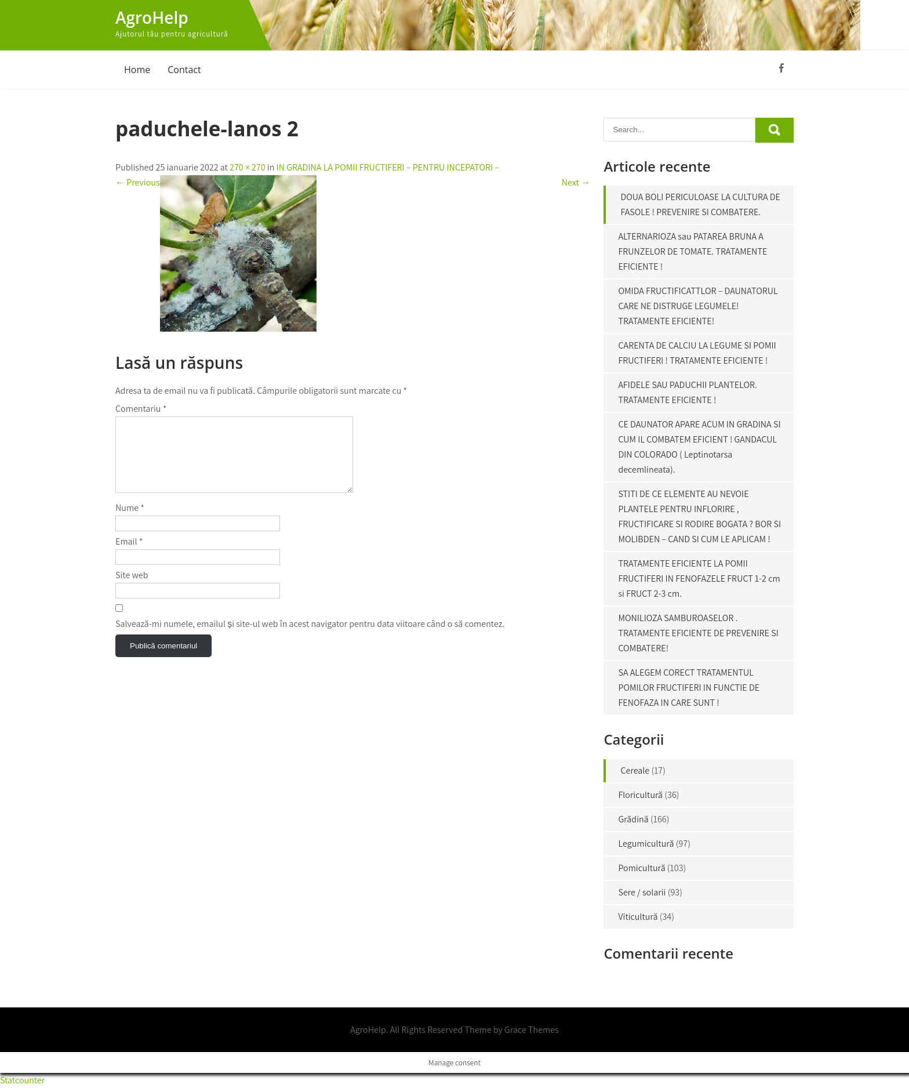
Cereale (634, 770)
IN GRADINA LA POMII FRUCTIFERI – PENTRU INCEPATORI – (388, 167)
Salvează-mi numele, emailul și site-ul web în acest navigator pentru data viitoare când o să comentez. (309, 638)
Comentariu (140, 408)
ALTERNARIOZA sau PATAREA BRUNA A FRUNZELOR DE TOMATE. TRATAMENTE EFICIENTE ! (692, 251)
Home (137, 69)
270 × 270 (248, 167)
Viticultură (637, 917)
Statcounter (22, 1080)
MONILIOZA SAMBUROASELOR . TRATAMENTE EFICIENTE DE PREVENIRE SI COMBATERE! (698, 633)
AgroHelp (151, 17)
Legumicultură (646, 843)
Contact (184, 69)
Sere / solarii (642, 892)
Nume (129, 522)
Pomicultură (641, 868)
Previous (137, 182)
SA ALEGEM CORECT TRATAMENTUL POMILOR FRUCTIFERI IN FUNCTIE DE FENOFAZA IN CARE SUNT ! (688, 687)
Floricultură (640, 795)
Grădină (633, 819)
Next (576, 182)
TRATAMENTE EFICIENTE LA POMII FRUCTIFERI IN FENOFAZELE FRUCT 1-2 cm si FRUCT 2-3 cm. (699, 578)
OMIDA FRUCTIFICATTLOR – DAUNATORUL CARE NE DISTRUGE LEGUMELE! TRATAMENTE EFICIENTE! (697, 306)
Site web (131, 589)
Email (129, 555)
